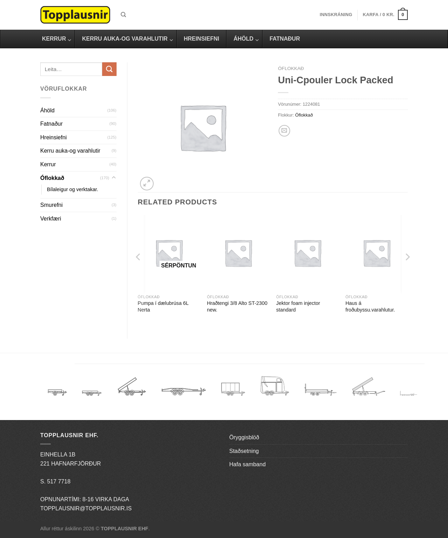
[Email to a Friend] (284, 131)
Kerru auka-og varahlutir (70, 151)
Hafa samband (247, 464)
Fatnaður (51, 124)
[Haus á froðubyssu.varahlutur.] (376, 253)
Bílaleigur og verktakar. (72, 189)
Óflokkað (52, 178)
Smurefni (51, 205)
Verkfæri (50, 219)
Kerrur (48, 164)
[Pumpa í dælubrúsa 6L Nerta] (169, 253)
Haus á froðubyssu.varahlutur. (370, 306)
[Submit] (109, 69)
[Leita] (123, 14)
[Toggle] (114, 178)
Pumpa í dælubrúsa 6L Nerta (163, 306)
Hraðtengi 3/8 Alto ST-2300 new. (237, 306)
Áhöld (47, 110)
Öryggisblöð (244, 437)
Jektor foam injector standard (298, 306)
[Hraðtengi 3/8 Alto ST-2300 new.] (238, 253)
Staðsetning (244, 451)
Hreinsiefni (53, 137)
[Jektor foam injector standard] (307, 253)
